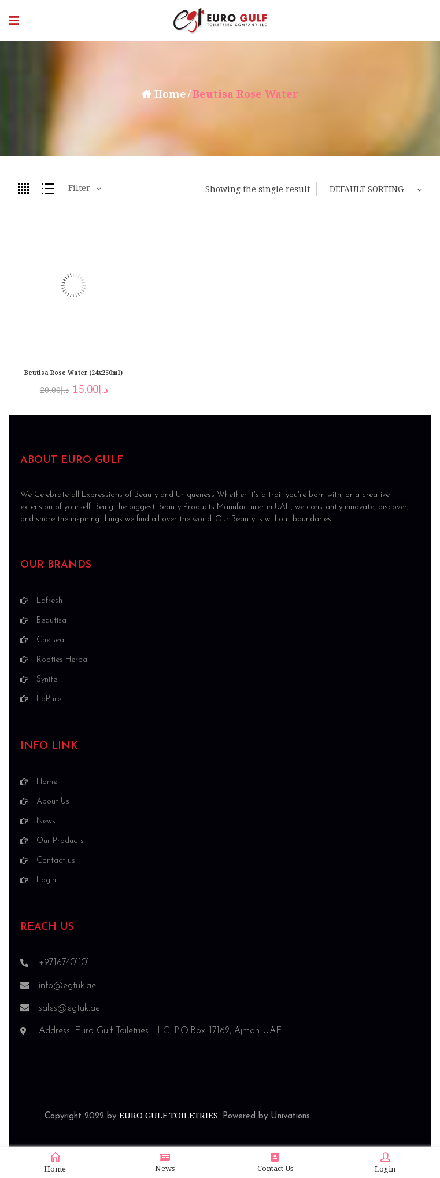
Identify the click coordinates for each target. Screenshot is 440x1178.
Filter (79, 188)
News (165, 1163)
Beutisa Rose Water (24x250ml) (73, 373)
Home (170, 94)
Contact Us (275, 1163)
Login (385, 1163)
